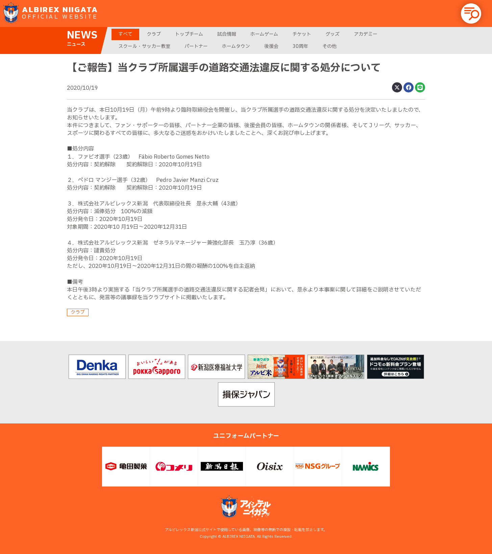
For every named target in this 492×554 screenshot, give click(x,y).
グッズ (332, 34)
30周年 (300, 46)
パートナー (196, 46)
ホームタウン (236, 46)
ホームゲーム (264, 34)
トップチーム (189, 34)
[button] (471, 13)
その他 (329, 46)
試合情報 (226, 34)
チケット (301, 34)
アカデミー (365, 34)
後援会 (271, 46)
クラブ (154, 34)
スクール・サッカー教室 (144, 46)
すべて (125, 34)
